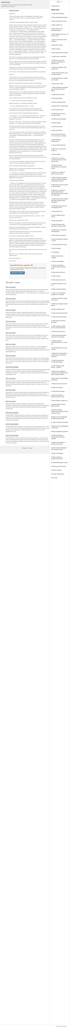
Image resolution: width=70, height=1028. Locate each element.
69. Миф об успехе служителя (58, 331)
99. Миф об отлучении (56, 470)
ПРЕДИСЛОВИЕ (12, 367)
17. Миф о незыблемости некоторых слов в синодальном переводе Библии (59, 89)
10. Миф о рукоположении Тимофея (59, 52)
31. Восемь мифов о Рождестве (58, 145)
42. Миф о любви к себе (56, 211)
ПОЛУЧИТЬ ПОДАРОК (17, 272)
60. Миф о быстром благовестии (58, 289)
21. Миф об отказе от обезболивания (59, 105)
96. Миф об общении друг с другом (59, 462)
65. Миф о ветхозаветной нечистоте (59, 313)
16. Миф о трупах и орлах (57, 83)
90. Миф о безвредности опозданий (59, 431)
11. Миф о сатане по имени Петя (58, 56)
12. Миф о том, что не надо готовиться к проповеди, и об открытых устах (58, 62)
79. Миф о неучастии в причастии (59, 383)
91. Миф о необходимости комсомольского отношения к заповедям (58, 437)
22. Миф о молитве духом (57, 109)
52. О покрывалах (55, 252)
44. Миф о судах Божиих (57, 220)
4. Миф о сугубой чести (56, 24)
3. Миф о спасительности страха (58, 21)
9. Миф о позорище (55, 48)
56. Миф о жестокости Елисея (58, 272)
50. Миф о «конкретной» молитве (59, 244)
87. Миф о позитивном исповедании (59, 422)
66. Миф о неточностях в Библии (59, 316)
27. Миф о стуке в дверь (56, 126)
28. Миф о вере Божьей (56, 130)
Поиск (59, 1)
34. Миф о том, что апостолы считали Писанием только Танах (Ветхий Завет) (58, 160)
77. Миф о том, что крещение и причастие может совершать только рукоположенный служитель (59, 373)
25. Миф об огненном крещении (58, 119)
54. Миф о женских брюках (57, 261)
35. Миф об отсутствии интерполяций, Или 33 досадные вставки (58, 167)
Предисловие (11, 287)
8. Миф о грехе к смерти (56, 45)
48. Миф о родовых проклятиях (58, 235)
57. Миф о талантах (55, 276)
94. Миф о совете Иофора (57, 453)
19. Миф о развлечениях (56, 98)
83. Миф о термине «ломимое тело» (59, 400)
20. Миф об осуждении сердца (58, 102)
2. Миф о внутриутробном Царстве (59, 17)
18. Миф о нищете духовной (57, 94)
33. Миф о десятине (55, 154)
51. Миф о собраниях (56, 248)
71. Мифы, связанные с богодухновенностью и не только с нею (59, 342)
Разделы (30, 448)
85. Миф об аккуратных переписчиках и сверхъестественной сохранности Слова (59, 411)
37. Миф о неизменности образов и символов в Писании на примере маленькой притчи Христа (59, 179)
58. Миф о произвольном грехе (58, 279)
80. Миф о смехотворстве (57, 387)
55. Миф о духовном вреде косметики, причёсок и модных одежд (58, 267)
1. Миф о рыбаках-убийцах (57, 13)
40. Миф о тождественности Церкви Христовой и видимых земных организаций (59, 200)
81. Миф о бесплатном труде (57, 391)
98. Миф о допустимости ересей (58, 466)
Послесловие (54, 477)
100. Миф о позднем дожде (57, 473)
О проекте (24, 448)
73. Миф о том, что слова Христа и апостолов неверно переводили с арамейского (59, 355)
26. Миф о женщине (55, 122)
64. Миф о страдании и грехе (58, 309)
